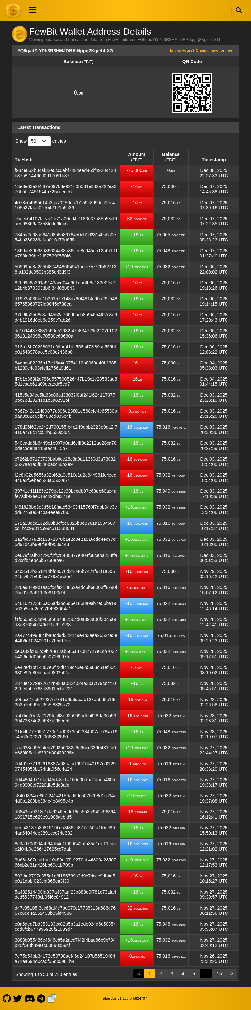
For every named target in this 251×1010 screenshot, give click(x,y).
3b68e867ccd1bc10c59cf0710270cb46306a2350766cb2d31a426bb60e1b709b (65, 862)
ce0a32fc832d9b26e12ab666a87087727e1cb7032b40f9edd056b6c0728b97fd (66, 654)
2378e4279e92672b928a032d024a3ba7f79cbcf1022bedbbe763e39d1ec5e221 (65, 686)
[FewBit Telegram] (41, 998)
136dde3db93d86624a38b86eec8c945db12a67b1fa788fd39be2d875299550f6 (66, 253)
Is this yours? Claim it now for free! (202, 50)
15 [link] (219, 973)
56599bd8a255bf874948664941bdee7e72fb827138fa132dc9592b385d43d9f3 (65, 269)
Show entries (40, 141)
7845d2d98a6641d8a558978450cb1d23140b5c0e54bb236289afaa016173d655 (65, 237)
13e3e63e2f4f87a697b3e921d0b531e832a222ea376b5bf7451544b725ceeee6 (65, 189)
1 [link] (149, 973)
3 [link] (172, 973)
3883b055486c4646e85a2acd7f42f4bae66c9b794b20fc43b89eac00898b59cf (65, 942)
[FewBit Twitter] (18, 998)
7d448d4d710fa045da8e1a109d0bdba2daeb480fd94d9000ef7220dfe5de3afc (65, 782)
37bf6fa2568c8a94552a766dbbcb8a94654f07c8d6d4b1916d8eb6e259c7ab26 (66, 317)
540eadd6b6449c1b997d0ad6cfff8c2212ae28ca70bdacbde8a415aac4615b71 (66, 445)
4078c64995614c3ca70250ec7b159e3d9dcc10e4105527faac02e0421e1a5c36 (65, 205)
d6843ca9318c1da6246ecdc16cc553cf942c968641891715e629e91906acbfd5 (65, 814)
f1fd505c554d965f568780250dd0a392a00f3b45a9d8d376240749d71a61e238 (65, 622)
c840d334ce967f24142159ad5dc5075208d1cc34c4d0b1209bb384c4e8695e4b (65, 798)
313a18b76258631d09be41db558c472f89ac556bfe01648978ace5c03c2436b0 (65, 349)
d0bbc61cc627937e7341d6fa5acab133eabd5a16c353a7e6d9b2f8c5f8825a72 (65, 702)
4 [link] (183, 973)
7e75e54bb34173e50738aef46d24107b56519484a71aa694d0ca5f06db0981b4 (65, 958)
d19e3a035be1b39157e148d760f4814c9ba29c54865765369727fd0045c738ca (66, 301)
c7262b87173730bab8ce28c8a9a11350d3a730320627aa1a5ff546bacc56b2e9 (65, 461)
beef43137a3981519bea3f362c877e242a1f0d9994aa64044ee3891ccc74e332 (65, 830)
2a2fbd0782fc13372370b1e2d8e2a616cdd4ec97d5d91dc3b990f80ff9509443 (65, 542)
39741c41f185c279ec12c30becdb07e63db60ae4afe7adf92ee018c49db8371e (65, 493)
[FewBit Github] (6, 998)
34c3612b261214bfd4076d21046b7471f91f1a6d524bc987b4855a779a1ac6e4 (65, 574)
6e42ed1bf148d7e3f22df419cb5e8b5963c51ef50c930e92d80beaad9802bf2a (65, 670)
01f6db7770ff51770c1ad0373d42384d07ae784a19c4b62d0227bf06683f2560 (66, 734)
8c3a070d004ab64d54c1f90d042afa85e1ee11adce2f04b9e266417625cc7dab (65, 846)
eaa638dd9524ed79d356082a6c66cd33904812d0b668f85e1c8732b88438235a (65, 750)
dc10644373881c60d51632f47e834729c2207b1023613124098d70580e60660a (66, 333)
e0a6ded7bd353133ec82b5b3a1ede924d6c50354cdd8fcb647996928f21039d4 (65, 926)
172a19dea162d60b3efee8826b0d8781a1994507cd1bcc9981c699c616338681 (65, 526)
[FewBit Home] (13, 10)
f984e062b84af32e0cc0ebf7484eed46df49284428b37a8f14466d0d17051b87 (65, 173)
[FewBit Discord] (29, 998)
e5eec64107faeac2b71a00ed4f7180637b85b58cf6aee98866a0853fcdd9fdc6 (66, 221)
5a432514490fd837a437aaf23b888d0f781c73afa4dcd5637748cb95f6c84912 (65, 894)
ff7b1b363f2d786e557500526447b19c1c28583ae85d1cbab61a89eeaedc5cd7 (66, 381)
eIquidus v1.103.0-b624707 (125, 998)
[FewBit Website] (52, 998)
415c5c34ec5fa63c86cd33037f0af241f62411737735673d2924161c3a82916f (65, 397)
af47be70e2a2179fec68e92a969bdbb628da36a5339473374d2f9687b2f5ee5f (65, 718)
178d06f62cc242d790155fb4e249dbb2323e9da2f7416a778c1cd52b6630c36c (66, 429)
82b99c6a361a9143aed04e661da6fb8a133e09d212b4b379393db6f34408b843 (65, 285)
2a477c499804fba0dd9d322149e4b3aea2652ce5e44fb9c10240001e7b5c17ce (66, 638)
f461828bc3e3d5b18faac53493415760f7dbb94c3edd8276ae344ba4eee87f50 (66, 510)
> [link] (231, 973)
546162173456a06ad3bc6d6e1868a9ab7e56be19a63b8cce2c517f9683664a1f (65, 606)
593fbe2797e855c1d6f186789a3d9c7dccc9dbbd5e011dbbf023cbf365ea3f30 (65, 878)
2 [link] (160, 973)
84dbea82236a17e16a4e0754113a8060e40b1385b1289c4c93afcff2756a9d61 (65, 365)
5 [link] (193, 973)
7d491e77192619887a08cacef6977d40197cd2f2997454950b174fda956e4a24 (65, 766)
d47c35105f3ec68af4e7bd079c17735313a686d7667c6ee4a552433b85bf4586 (65, 910)
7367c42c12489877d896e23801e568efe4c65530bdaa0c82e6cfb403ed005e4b (66, 413)
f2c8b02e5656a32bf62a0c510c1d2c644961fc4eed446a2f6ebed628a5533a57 (65, 477)
